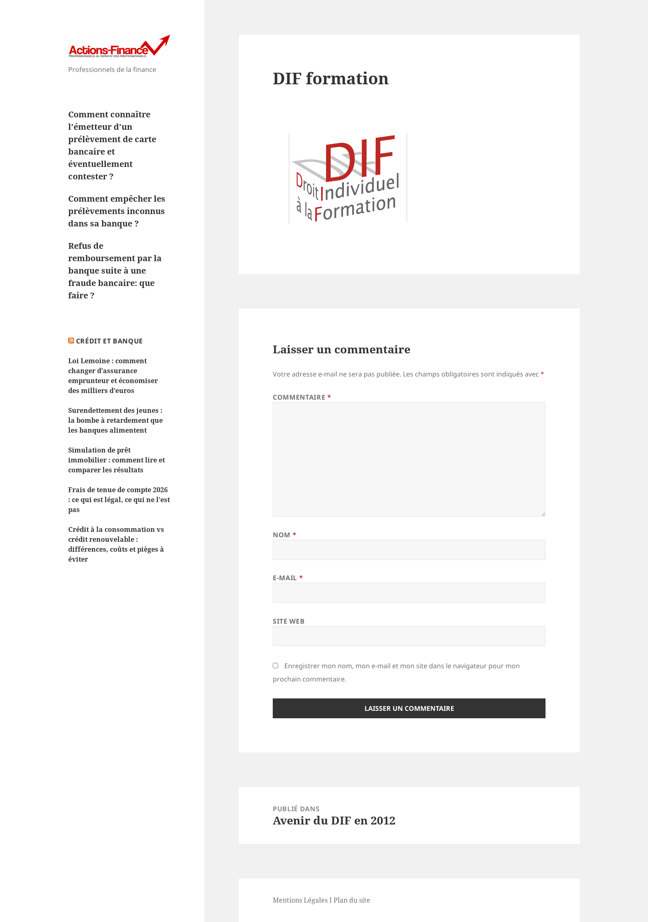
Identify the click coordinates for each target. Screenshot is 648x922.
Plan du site (352, 900)
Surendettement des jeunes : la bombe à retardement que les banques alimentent (115, 420)
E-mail (288, 577)
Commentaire (302, 397)
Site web (289, 621)
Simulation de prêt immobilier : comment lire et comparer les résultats (116, 460)
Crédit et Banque (109, 340)
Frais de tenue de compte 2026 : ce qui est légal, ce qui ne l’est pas (119, 499)
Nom (284, 534)
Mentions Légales (300, 900)
